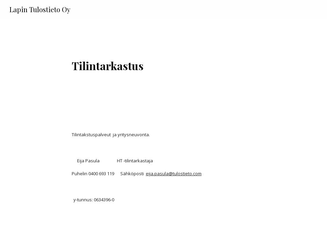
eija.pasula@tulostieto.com (174, 173)
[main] (163, 63)
